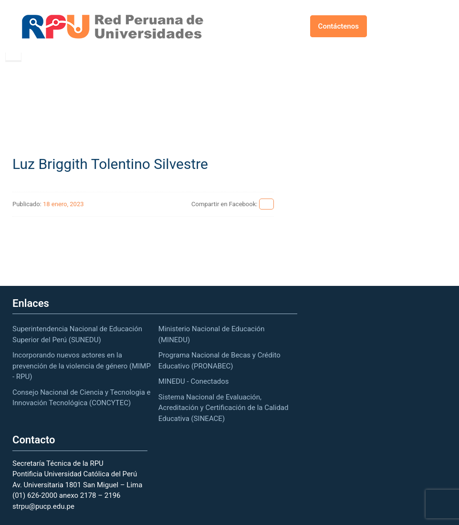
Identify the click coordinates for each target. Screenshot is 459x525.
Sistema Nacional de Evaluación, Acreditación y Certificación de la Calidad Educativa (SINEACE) (223, 408)
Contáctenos (338, 26)
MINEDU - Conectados (193, 381)
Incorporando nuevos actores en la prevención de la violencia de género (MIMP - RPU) (81, 366)
